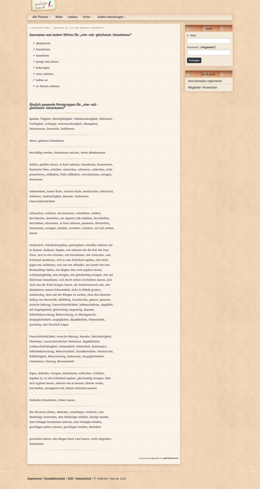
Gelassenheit (37, 191)
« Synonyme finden (40, 28)
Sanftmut (35, 196)
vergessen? (208, 47)
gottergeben (76, 245)
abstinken (95, 427)
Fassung (50, 361)
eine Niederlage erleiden (73, 417)
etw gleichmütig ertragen (86, 274)
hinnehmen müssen (66, 152)
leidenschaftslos (89, 304)
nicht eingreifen (101, 438)
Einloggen (194, 60)
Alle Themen (41, 17)
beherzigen (43, 67)
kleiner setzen (94, 383)
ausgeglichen (60, 319)
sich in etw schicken (50, 255)
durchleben (36, 223)
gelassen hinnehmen (51, 140)
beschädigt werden (41, 152)
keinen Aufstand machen (81, 388)
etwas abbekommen (93, 152)
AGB (70, 478)
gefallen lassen (48, 164)
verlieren (91, 412)
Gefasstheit (83, 346)
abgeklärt (107, 304)
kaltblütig (64, 299)
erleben (95, 213)
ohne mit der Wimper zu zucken (66, 294)
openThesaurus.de (170, 458)
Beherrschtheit (65, 351)
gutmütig (35, 324)
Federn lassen (66, 400)
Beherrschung (64, 314)
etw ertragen (61, 274)
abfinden (43, 373)
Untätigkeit (36, 123)
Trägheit (45, 118)
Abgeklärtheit (78, 319)
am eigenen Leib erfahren (76, 218)
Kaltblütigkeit (37, 356)
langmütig (75, 309)
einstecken (69, 169)
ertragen (106, 174)
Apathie (34, 118)
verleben (87, 228)
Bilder (59, 17)
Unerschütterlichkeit (42, 201)
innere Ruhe (54, 191)
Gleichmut (105, 118)
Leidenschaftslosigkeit (43, 346)
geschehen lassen (40, 438)
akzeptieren (43, 43)
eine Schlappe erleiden (87, 422)
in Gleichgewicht (85, 314)
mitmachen (36, 213)
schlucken (98, 169)
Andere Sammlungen (112, 17)
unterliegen (77, 412)
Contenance (36, 361)
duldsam (48, 250)
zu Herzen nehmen (48, 86)
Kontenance (99, 346)
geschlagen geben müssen (45, 427)
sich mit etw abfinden (70, 265)
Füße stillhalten (70, 174)
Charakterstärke (86, 351)
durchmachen (65, 213)
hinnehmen (43, 49)
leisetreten (35, 179)
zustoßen (74, 228)
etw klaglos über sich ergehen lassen (78, 270)
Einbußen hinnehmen (42, 400)
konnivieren (104, 164)
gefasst (93, 299)
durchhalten (101, 218)
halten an (42, 80)
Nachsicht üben (39, 169)
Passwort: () (201, 47)
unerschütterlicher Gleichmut (62, 341)
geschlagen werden (75, 427)
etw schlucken (95, 255)
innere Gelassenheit (57, 289)
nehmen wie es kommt (70, 383)
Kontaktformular (54, 478)
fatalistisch (36, 245)
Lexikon (73, 17)
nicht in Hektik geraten (85, 289)
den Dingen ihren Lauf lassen (71, 438)
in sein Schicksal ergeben (60, 378)
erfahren (50, 213)
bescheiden (36, 388)
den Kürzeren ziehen (42, 412)
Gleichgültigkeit (62, 118)
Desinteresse (37, 128)
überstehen (102, 223)
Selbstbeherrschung (41, 314)
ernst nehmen (44, 74)
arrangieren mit (54, 388)
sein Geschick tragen (55, 324)
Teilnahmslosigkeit (86, 118)
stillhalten (52, 174)
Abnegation (91, 123)
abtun (32, 140)
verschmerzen (90, 174)
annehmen (42, 55)
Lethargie (51, 123)
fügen (32, 373)
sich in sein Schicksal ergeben (75, 260)
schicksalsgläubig (40, 274)
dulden (33, 164)
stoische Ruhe (72, 191)
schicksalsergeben (56, 245)
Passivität (53, 128)
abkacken (62, 412)
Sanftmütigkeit (52, 196)
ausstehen (52, 218)
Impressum (34, 478)
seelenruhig (36, 294)
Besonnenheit (65, 361)
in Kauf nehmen (70, 164)
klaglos (60, 250)
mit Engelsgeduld (40, 309)
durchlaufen (36, 218)
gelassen (105, 299)
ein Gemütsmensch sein (89, 284)
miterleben (83, 213)
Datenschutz (83, 478)
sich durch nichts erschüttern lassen (82, 279)
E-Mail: (192, 35)
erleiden (62, 228)
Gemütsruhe (90, 191)
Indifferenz (67, 128)
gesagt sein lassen (47, 61)
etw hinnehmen (74, 255)
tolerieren (84, 169)
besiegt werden (99, 417)
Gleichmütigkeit (101, 336)
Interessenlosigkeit (70, 123)
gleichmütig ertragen (90, 378)
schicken (98, 373)
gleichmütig (60, 309)
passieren (87, 223)
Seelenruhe (81, 196)
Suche (88, 17)
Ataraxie (68, 196)
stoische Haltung (39, 304)
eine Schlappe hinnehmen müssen (50, 422)
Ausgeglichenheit (40, 319)
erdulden (55, 169)
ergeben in (35, 378)
